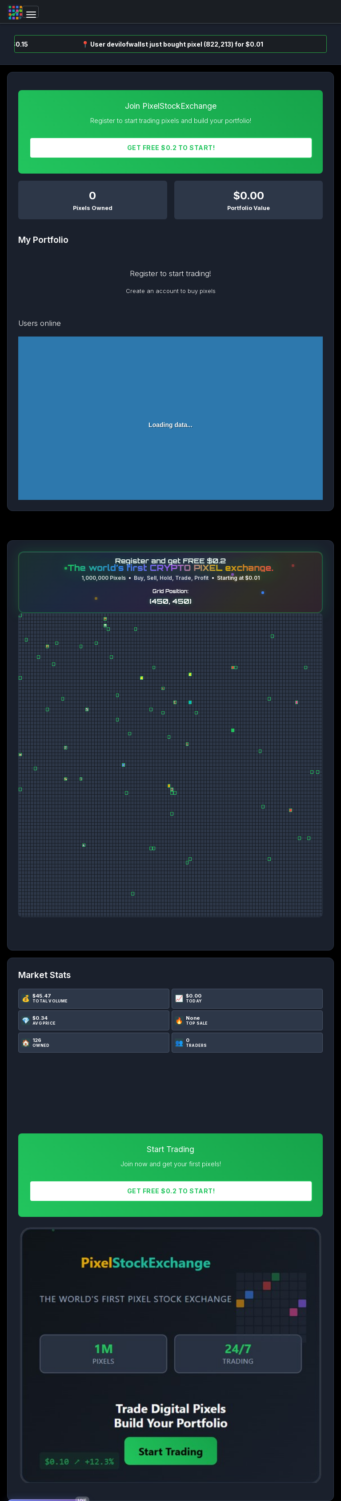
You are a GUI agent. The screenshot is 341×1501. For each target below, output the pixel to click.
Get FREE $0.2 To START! (171, 147)
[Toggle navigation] (30, 12)
